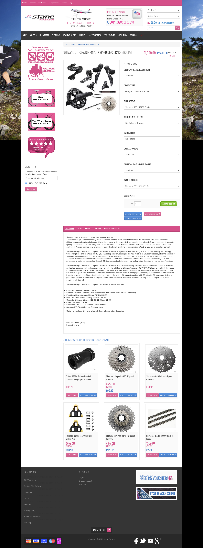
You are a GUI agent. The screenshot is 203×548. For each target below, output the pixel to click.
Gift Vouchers (30, 480)
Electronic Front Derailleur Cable (137, 165)
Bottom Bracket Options (133, 117)
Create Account (85, 481)
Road (96, 44)
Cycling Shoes (69, 35)
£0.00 (154, 22)
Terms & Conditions (32, 516)
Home (68, 44)
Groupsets (88, 44)
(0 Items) (161, 23)
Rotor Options (129, 133)
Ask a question (151, 214)
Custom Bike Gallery (32, 486)
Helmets (83, 35)
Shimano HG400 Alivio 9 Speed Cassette (159, 378)
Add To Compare (87, 395)
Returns (27, 504)
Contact (64, 3)
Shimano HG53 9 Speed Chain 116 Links (160, 437)
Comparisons (54, 3)
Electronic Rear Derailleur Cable (137, 70)
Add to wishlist (132, 218)
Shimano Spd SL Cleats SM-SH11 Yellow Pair (79, 437)
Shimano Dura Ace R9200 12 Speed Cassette (120, 437)
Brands (133, 35)
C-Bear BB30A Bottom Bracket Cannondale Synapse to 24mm (78, 378)
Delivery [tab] (98, 229)
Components (77, 44)
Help (70, 3)
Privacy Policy (30, 510)
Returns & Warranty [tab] (112, 229)
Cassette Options (130, 180)
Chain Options (129, 101)
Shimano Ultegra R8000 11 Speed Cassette (120, 378)
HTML (30, 183)
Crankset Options (131, 149)
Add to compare (132, 214)
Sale (141, 35)
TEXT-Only (42, 183)
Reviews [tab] (88, 229)
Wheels (33, 35)
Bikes (25, 35)
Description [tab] (69, 229)
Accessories (95, 35)
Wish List (82, 484)
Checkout (170, 23)
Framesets (44, 35)
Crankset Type (129, 86)
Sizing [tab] (79, 229)
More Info (72, 395)
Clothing (56, 35)
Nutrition (122, 35)
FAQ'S (26, 498)
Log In (24, 3)
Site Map (27, 522)
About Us (28, 492)
